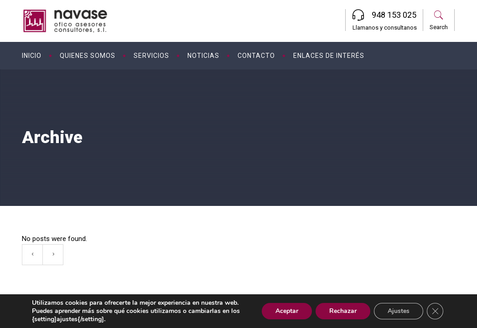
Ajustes (399, 311)
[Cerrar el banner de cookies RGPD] (435, 311)
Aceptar (286, 311)
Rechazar (343, 311)
